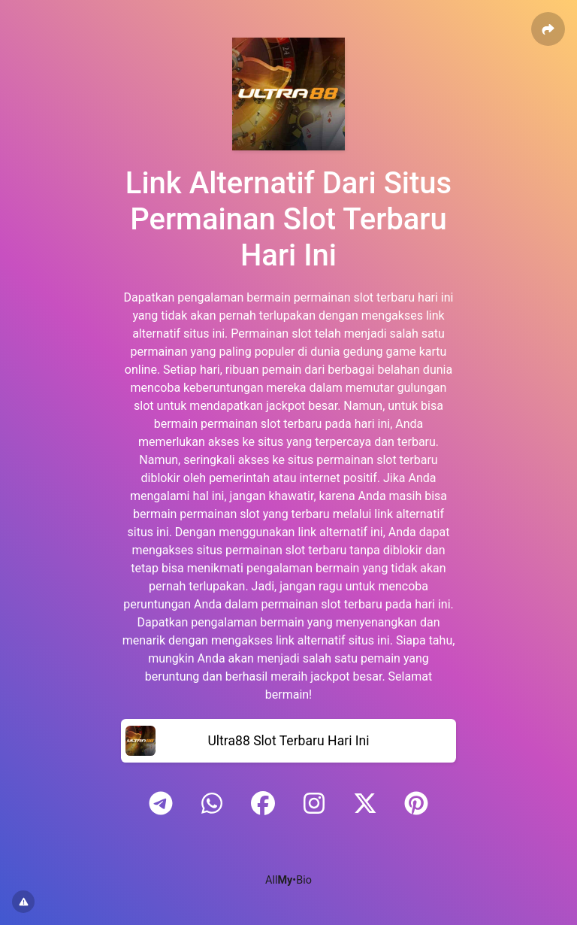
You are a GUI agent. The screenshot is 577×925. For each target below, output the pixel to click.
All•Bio (288, 880)
